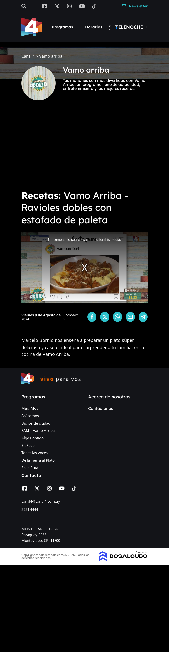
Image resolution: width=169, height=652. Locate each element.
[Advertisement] (84, 148)
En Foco (28, 445)
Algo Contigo (32, 437)
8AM (25, 430)
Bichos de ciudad (35, 423)
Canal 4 (28, 56)
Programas (62, 27)
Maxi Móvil (30, 408)
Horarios (93, 27)
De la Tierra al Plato (38, 460)
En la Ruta (29, 467)
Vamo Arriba (44, 430)
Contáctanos (100, 408)
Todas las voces (34, 452)
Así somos (30, 415)
